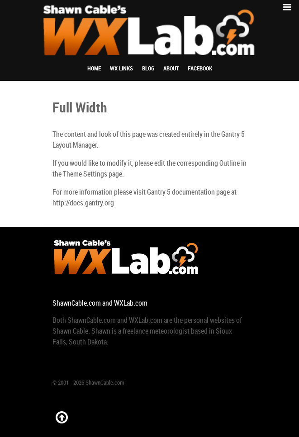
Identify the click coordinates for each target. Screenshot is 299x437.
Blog (148, 68)
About (171, 68)
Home (94, 68)
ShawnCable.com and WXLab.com (99, 303)
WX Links (121, 68)
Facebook (200, 68)
